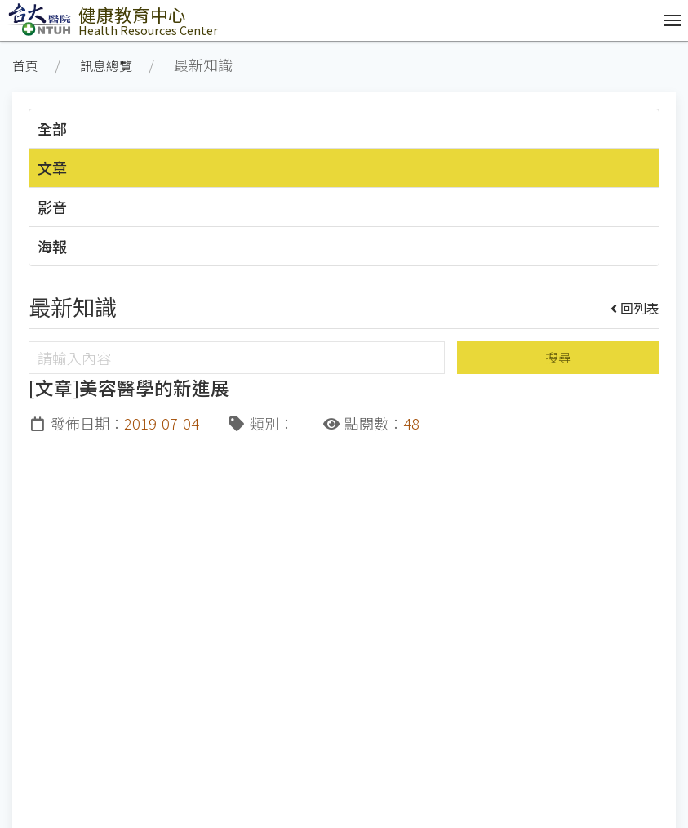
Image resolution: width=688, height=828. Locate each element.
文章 (52, 167)
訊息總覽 (106, 65)
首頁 (25, 65)
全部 (52, 128)
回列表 (635, 308)
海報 (52, 245)
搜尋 (558, 357)
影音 (52, 206)
